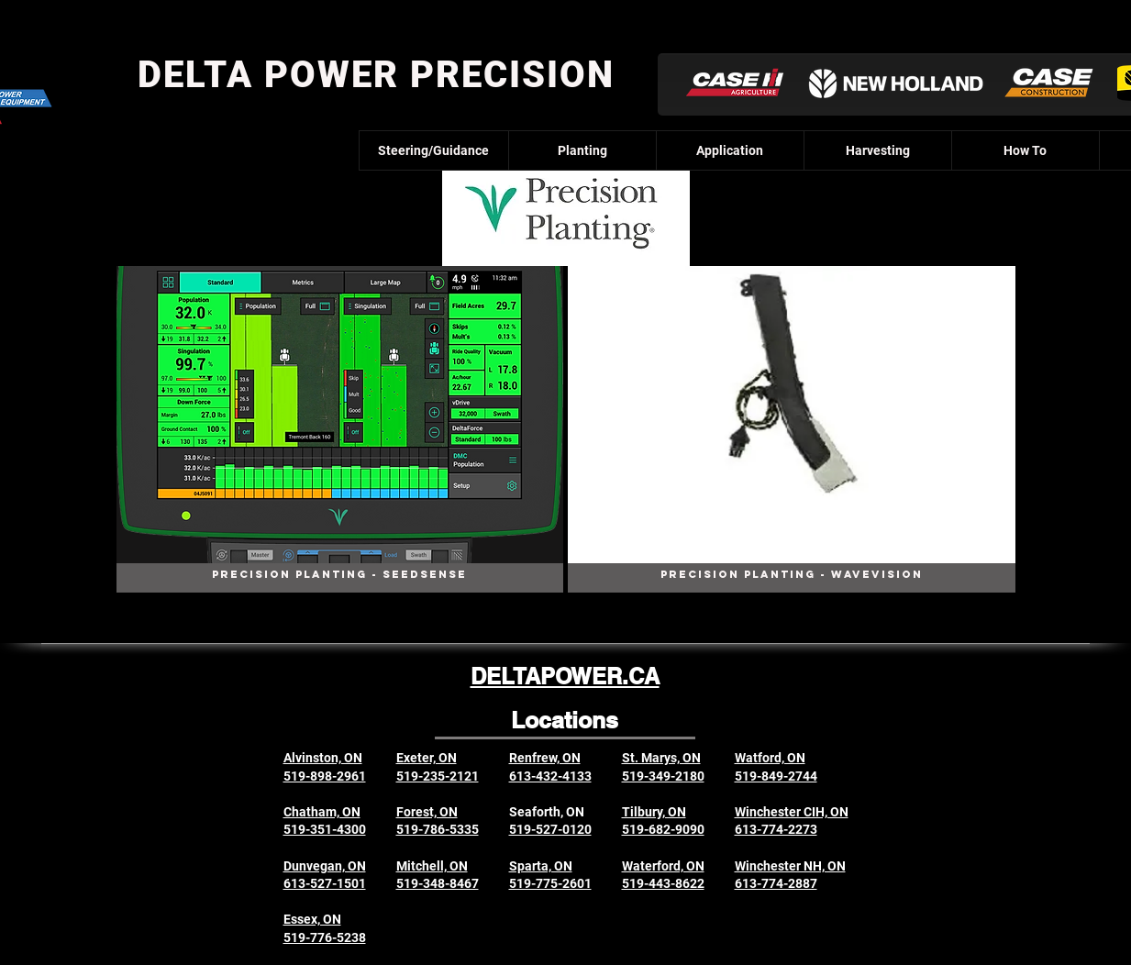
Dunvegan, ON (324, 866)
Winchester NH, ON (790, 866)
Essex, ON (312, 919)
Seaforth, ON (546, 811)
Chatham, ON (321, 811)
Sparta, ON (540, 866)
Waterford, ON (663, 866)
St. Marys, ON (661, 757)
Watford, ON (770, 757)
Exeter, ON (426, 757)
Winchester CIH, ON (791, 811)
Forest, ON (427, 811)
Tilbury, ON (654, 811)
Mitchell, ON (432, 866)
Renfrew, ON (545, 757)
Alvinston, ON (322, 757)
